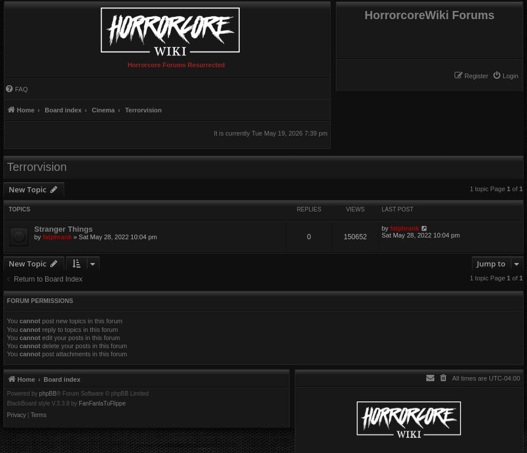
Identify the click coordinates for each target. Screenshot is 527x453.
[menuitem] (505, 76)
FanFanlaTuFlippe (102, 404)
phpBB (48, 394)
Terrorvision (37, 166)
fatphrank (57, 236)
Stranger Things (63, 229)
